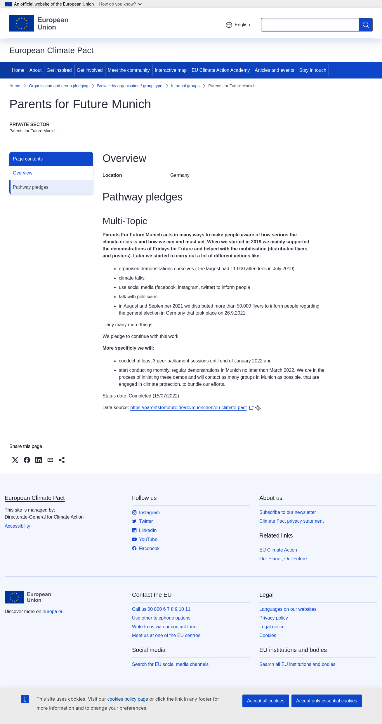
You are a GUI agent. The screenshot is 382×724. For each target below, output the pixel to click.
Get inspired (59, 70)
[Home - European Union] (38, 23)
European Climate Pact (35, 498)
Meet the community (129, 70)
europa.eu (53, 611)
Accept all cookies (265, 700)
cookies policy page (127, 699)
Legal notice (271, 626)
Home (18, 70)
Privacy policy (273, 617)
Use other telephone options (161, 617)
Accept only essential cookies (326, 700)
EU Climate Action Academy (221, 70)
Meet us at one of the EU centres (166, 635)
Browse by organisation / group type (129, 85)
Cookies (267, 635)
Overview (22, 172)
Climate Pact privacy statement (291, 521)
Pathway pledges (30, 187)
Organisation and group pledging (58, 85)
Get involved (90, 70)
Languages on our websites (288, 609)
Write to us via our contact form (164, 626)
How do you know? (120, 3)
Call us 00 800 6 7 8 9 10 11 (161, 609)
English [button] (237, 24)
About (35, 70)
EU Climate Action (278, 549)
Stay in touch (313, 70)
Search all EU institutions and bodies (297, 664)
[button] (15, 460)
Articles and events (274, 70)
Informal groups (185, 85)
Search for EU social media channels (170, 664)
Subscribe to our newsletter (287, 512)
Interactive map (171, 70)
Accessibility (17, 526)
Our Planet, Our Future (283, 558)
